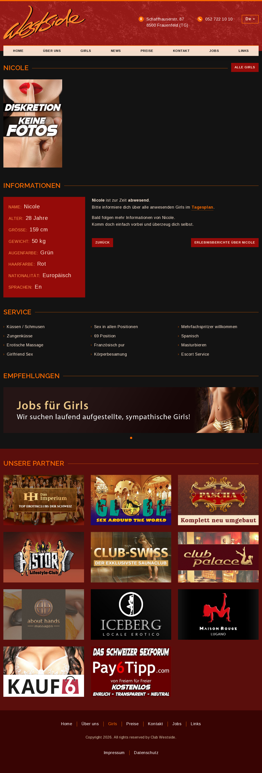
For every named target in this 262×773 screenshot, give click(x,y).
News (116, 51)
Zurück (102, 242)
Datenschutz (146, 752)
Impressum (114, 752)
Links (244, 51)
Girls (85, 51)
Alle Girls (245, 67)
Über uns (52, 51)
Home (18, 51)
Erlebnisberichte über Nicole (224, 242)
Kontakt (181, 51)
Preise (147, 51)
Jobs (214, 51)
